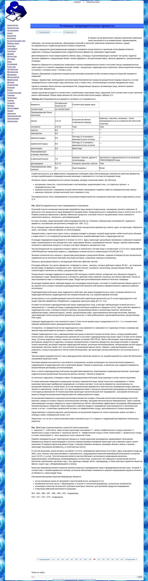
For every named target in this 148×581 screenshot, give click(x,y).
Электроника (13, 119)
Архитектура (13, 28)
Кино (9, 62)
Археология (12, 25)
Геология (11, 51)
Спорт (10, 90)
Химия (10, 111)
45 (72, 559)
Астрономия (13, 30)
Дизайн (10, 54)
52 (103, 559)
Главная (77, 2)
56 (122, 559)
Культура (11, 67)
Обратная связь (93, 2)
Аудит (10, 33)
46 (76, 559)
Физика (10, 106)
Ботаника (11, 38)
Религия (11, 88)
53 (108, 559)
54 (112, 559)
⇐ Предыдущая (43, 32)
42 (58, 559)
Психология (12, 85)
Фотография (13, 108)
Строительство (14, 93)
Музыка (10, 82)
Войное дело (13, 43)
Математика (12, 72)
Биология (11, 36)
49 (90, 559)
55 (117, 559)
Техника (11, 95)
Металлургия (13, 77)
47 (81, 559)
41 (54, 559)
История (11, 59)
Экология (11, 113)
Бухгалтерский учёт (16, 41)
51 (99, 559)
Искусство (12, 56)
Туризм (10, 101)
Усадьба (11, 103)
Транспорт (12, 98)
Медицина (12, 75)
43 (63, 559)
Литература (12, 69)
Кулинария (12, 64)
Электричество (14, 116)
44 (67, 559)
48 (85, 559)
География (12, 49)
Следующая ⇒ (70, 32)
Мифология (12, 80)
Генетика (11, 46)
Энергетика (12, 121)
